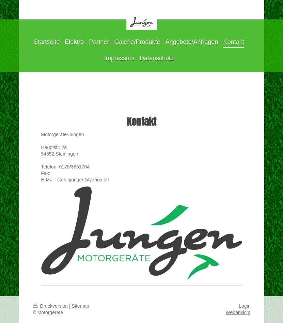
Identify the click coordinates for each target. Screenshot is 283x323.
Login (244, 306)
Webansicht (238, 312)
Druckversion (51, 306)
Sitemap (80, 306)
